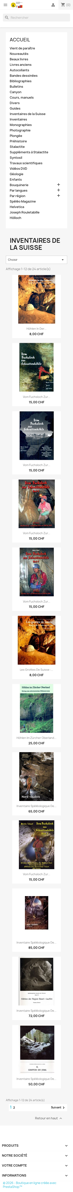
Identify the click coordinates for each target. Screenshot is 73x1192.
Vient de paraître (22, 48)
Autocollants (19, 70)
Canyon (15, 92)
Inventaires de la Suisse (28, 114)
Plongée (16, 136)
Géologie (16, 174)
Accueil (20, 39)
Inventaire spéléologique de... (36, 806)
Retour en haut (49, 1118)
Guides (15, 108)
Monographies (21, 125)
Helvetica (17, 207)
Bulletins (16, 87)
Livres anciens (21, 65)
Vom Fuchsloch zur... (36, 397)
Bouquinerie (19, 185)
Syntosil (16, 158)
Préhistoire (18, 141)
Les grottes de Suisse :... (36, 669)
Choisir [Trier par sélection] (36, 259)
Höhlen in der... (36, 328)
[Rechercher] (36, 17)
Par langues (18, 190)
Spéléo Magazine (23, 201)
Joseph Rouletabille (25, 212)
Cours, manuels (22, 98)
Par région (17, 196)
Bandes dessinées (24, 76)
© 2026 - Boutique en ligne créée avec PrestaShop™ (29, 1185)
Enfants (16, 180)
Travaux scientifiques (26, 163)
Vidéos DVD (18, 169)
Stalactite (17, 147)
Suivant (58, 1107)
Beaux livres (19, 59)
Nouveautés (19, 54)
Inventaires (18, 119)
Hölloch (15, 218)
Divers (15, 103)
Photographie (20, 130)
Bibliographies (21, 81)
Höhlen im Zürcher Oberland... (36, 738)
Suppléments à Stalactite (29, 152)
